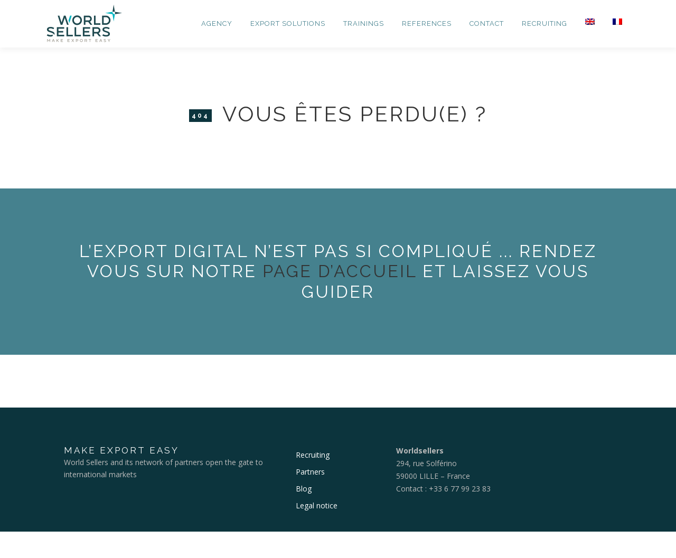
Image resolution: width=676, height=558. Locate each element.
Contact (487, 23)
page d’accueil (339, 271)
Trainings (363, 23)
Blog (304, 489)
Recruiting (544, 23)
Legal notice (316, 505)
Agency (216, 23)
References (427, 23)
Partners (310, 472)
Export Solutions (287, 23)
